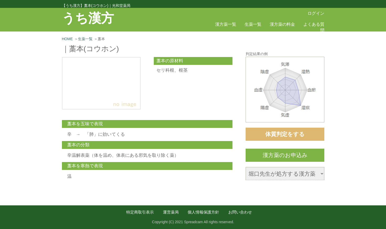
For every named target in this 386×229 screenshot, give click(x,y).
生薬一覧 (253, 24)
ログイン (316, 13)
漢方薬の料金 (282, 24)
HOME (67, 39)
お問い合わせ (240, 212)
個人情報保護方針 (203, 212)
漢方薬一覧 (225, 24)
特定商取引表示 (140, 212)
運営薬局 (171, 212)
